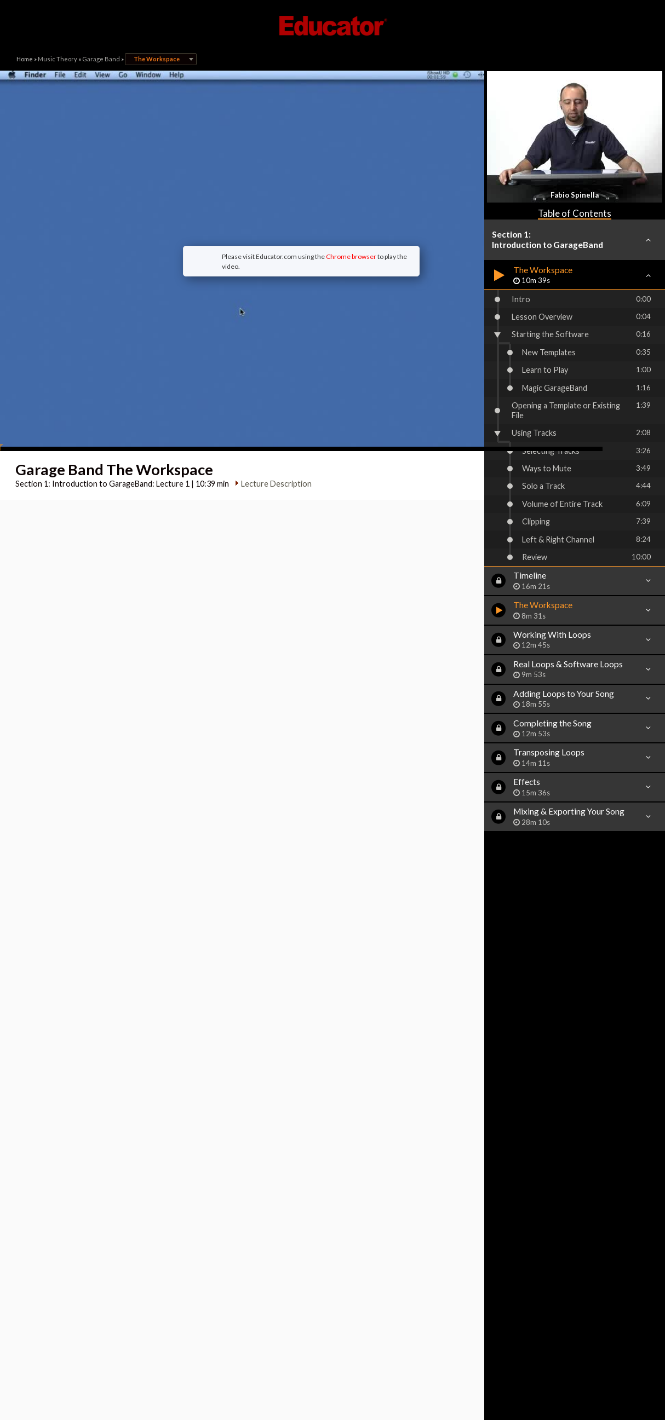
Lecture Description (273, 409)
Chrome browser (292, 219)
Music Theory (57, 58)
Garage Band (101, 58)
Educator (332, 25)
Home (24, 58)
